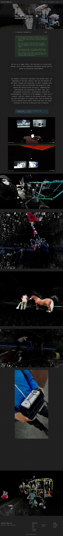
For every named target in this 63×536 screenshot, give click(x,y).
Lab (48, 1)
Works (45, 1)
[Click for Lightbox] (31, 191)
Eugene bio (44, 524)
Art (30, 32)
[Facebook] (55, 524)
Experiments (26, 32)
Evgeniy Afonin (21, 110)
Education (52, 1)
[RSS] (54, 527)
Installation (19, 32)
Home (42, 1)
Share (46, 32)
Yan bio (43, 526)
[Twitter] (55, 526)
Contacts (57, 1)
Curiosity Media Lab (33, 534)
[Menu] (61, 2)
